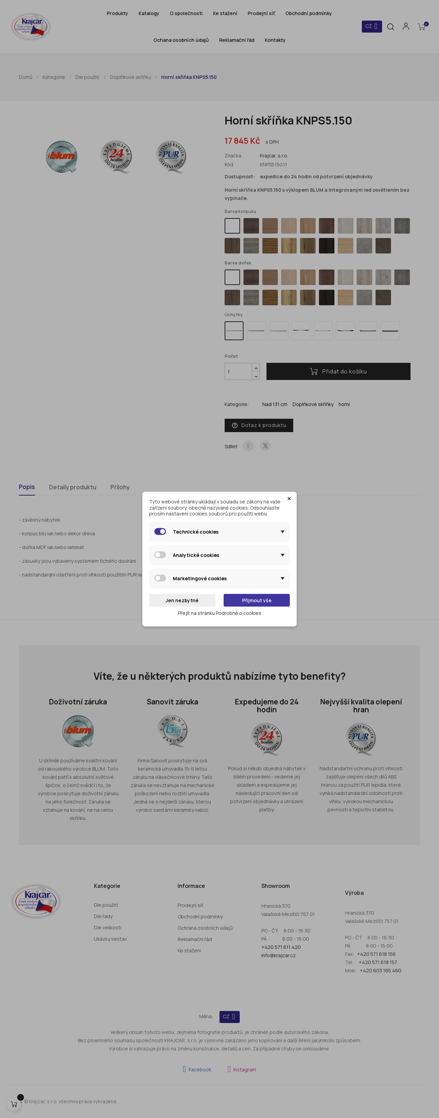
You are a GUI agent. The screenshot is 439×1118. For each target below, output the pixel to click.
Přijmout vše (257, 600)
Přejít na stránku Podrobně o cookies (219, 613)
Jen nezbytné (182, 600)
